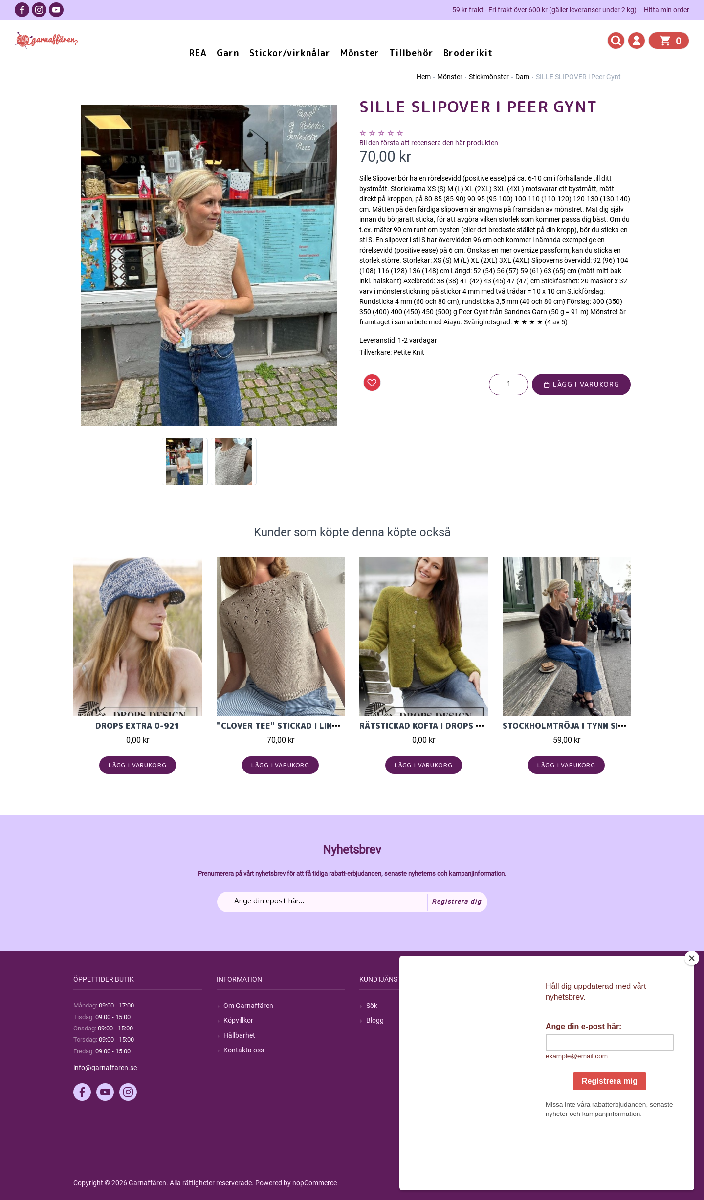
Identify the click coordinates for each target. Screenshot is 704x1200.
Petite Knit (408, 352)
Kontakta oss (243, 1050)
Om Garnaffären (248, 1005)
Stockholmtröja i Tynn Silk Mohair (582, 725)
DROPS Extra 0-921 (137, 725)
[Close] (691, 1019)
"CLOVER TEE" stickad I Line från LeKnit (304, 725)
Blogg (375, 1020)
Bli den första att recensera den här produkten (428, 143)
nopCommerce (314, 1183)
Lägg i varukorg (581, 384)
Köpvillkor (238, 1020)
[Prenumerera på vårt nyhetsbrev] (352, 902)
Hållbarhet (239, 1035)
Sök (371, 1005)
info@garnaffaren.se (105, 1067)
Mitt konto (525, 1005)
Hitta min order (666, 10)
